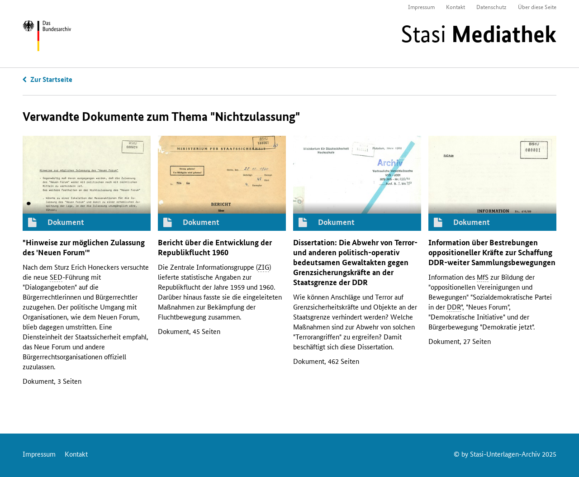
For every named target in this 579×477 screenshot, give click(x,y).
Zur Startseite (51, 79)
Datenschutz (491, 6)
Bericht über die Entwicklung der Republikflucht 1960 (215, 247)
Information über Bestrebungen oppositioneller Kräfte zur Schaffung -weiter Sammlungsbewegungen (491, 252)
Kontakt (455, 6)
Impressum (421, 6)
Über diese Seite (537, 6)
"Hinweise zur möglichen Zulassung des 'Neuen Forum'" (84, 247)
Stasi (478, 34)
